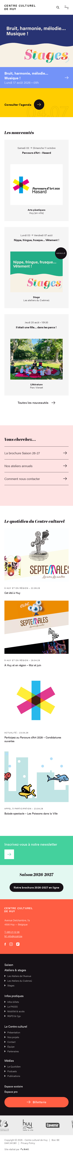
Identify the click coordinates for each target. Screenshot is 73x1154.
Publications (12, 1076)
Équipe (9, 1046)
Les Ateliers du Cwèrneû (18, 980)
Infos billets (11, 1002)
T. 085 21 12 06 (11, 932)
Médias (9, 1060)
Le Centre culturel (15, 1026)
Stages (9, 985)
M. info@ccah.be (13, 936)
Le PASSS (11, 1006)
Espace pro (11, 1091)
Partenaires (11, 1051)
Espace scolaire (13, 1086)
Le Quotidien (12, 1066)
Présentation (12, 1032)
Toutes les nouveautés (36, 403)
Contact (9, 1042)
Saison (8, 964)
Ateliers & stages (15, 970)
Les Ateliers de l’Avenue (17, 976)
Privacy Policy (28, 1143)
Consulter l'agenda (24, 104)
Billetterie (36, 1102)
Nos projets (11, 1037)
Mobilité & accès (14, 1011)
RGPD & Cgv (12, 1016)
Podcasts (10, 1071)
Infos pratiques (13, 996)
